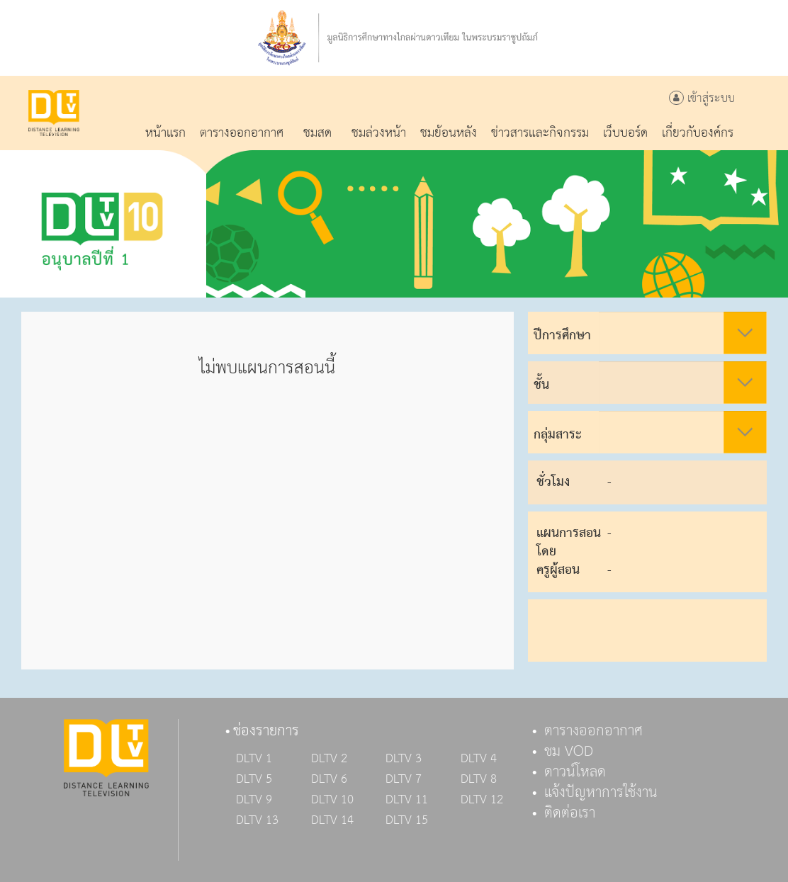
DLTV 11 (406, 800)
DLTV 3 (403, 759)
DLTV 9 (254, 800)
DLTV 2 (329, 759)
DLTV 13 (257, 820)
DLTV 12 (482, 800)
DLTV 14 (332, 820)
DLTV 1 (254, 759)
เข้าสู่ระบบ (702, 99)
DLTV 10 (332, 800)
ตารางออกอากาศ (593, 731)
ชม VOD (568, 751)
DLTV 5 (254, 779)
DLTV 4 (479, 759)
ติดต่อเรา (569, 813)
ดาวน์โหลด (575, 772)
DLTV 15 (406, 820)
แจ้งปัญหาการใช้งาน (601, 793)
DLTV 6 (329, 779)
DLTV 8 (479, 779)
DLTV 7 (403, 779)
